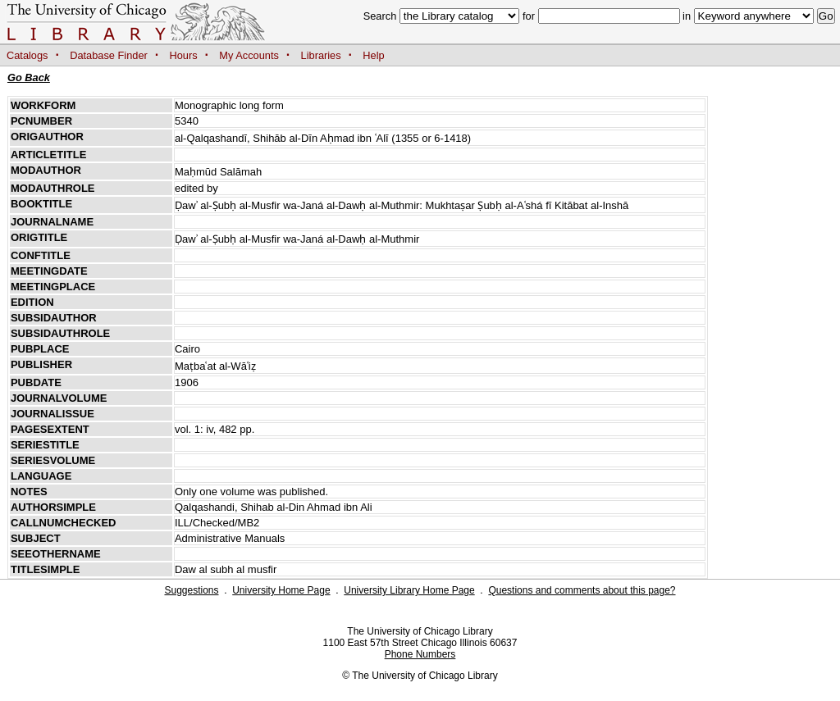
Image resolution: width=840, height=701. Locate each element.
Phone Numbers (420, 654)
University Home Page (281, 590)
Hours (184, 55)
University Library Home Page (409, 590)
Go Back (28, 77)
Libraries (321, 55)
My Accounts (249, 55)
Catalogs (27, 55)
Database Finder (109, 55)
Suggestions (191, 590)
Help (373, 55)
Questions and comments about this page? (581, 590)
